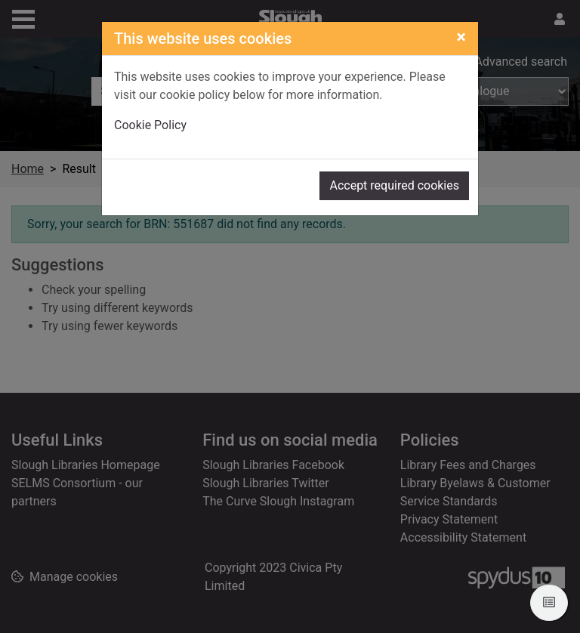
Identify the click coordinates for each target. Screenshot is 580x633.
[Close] (461, 37)
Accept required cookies (394, 185)
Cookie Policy (150, 125)
